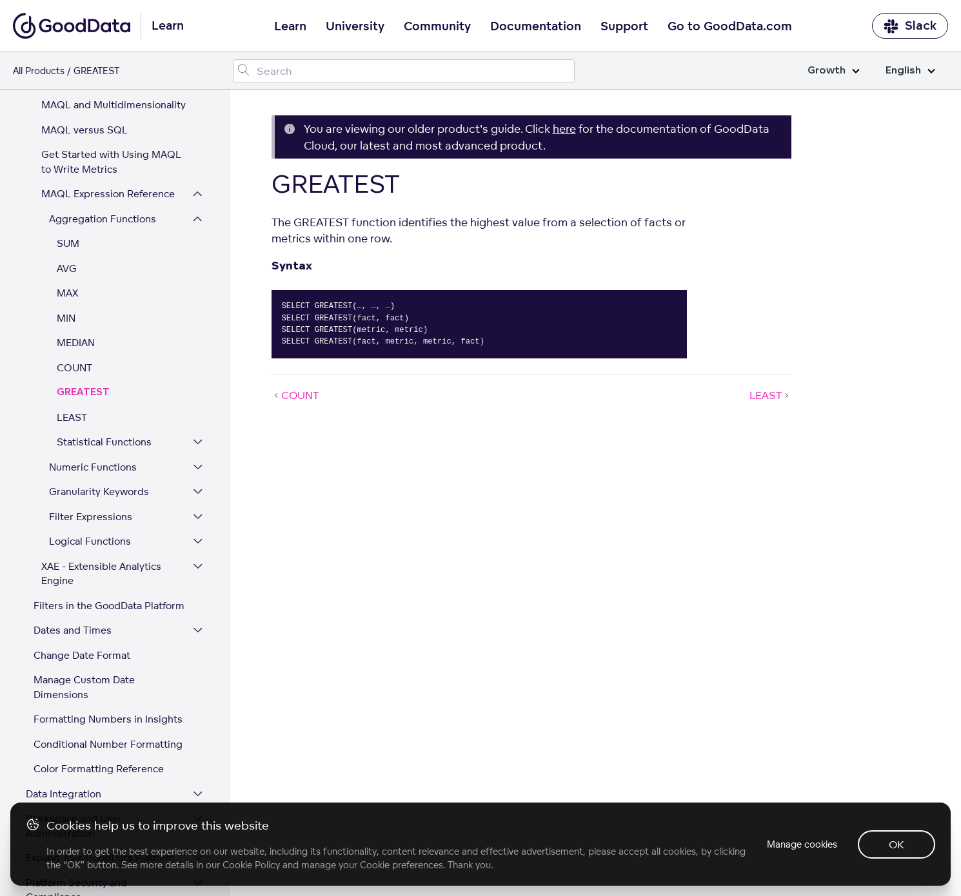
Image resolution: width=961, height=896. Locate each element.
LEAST (72, 287)
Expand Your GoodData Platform (100, 727)
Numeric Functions (93, 337)
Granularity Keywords (99, 361)
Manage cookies (802, 844)
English (910, 70)
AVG (67, 138)
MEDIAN (76, 212)
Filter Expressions (90, 386)
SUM (68, 113)
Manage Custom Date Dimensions (84, 556)
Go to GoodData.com (730, 26)
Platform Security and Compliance (76, 760)
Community (437, 26)
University (355, 26)
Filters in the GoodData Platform (109, 475)
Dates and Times (73, 500)
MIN (66, 188)
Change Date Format (82, 525)
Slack (910, 26)
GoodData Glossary (71, 792)
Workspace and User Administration (74, 695)
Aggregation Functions (102, 89)
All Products (38, 70)
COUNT (74, 237)
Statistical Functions (104, 312)
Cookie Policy (251, 864)
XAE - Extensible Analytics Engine (101, 443)
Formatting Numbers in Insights (108, 589)
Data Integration (63, 663)
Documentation (535, 26)
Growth (833, 70)
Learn (290, 26)
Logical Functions (90, 411)
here (564, 128)
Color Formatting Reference (99, 638)
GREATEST (83, 262)
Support (624, 26)
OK (896, 844)
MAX (67, 163)
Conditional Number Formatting (108, 614)
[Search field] (404, 71)
